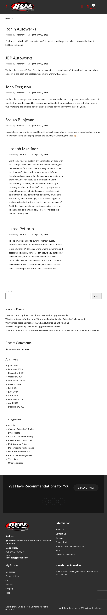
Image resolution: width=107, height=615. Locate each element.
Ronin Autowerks (20, 28)
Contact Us (61, 533)
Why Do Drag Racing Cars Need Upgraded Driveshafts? (33, 326)
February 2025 (15, 369)
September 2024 (16, 380)
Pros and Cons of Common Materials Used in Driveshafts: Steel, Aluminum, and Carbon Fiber (52, 330)
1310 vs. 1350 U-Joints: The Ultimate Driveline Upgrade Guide (36, 315)
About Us (60, 529)
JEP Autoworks (18, 57)
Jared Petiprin (21, 228)
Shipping (9, 588)
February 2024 (15, 399)
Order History (12, 576)
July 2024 (12, 388)
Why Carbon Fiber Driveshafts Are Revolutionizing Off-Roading (37, 322)
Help (7, 592)
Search (8, 291)
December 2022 (16, 406)
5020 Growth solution (91, 608)
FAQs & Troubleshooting (20, 436)
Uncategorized (15, 462)
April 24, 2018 (41, 154)
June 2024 (13, 391)
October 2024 (15, 376)
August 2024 (14, 384)
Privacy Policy (62, 542)
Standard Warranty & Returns (70, 546)
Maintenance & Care (18, 444)
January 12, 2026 (40, 34)
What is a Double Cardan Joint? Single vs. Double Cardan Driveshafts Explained (45, 319)
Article (11, 425)
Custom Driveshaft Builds (21, 429)
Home (7, 18)
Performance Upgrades (20, 455)
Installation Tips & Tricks (21, 440)
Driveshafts (14, 432)
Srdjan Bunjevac (19, 119)
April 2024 (13, 395)
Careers (59, 537)
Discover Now (86, 487)
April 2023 (13, 403)
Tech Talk (13, 459)
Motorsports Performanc (21, 447)
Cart (7, 580)
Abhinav (20, 34)
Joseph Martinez (23, 148)
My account (10, 571)
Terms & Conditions (65, 554)
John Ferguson (18, 86)
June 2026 (13, 365)
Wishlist (9, 584)
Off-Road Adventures (19, 451)
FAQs (58, 550)
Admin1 (23, 154)
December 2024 (16, 372)
